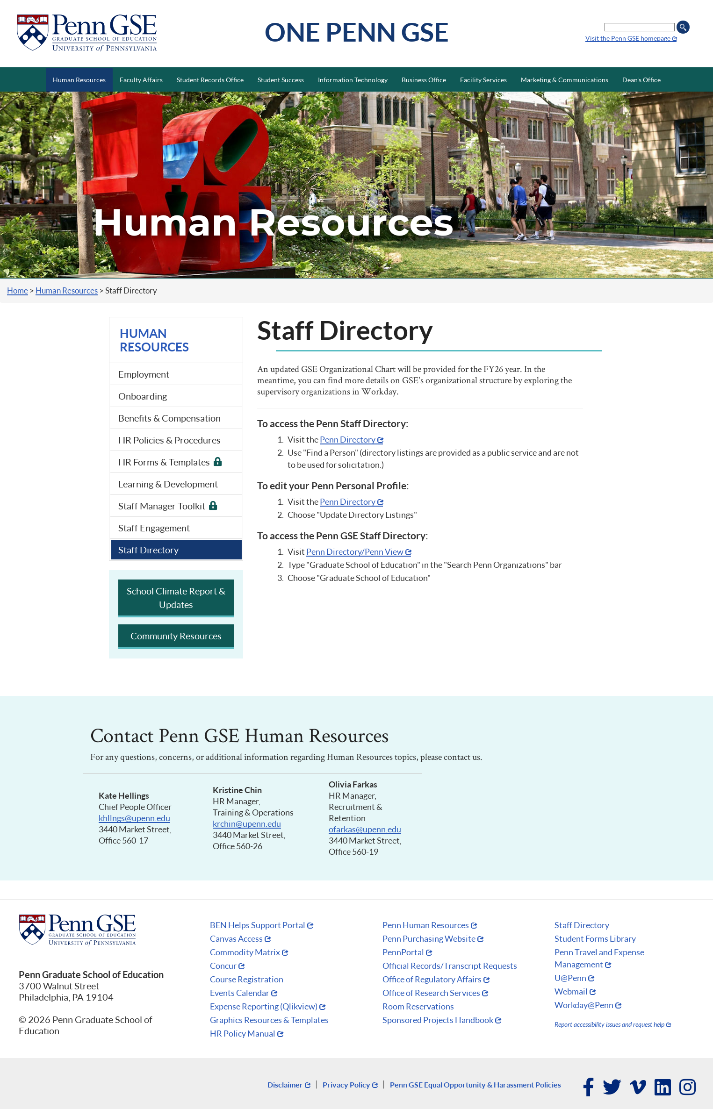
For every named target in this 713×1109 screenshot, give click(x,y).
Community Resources (176, 635)
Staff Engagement (154, 527)
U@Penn (570, 978)
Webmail (571, 991)
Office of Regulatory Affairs (432, 979)
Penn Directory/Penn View (354, 551)
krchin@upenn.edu (247, 823)
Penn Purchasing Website (428, 938)
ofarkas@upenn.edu (365, 829)
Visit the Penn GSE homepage (627, 38)
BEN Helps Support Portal (257, 925)
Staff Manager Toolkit (161, 505)
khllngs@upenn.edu (134, 818)
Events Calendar (239, 992)
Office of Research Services (431, 992)
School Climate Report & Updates (176, 597)
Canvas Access (236, 938)
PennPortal (403, 952)
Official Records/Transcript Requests (449, 965)
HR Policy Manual (242, 1033)
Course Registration (246, 979)
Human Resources (67, 290)
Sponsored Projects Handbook (437, 1020)
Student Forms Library (595, 938)
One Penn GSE (357, 31)
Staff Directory (148, 549)
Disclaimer (285, 1084)
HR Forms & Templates (164, 461)
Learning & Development (168, 483)
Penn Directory (347, 439)
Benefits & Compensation (169, 417)
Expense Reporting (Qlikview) (263, 1006)
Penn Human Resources (425, 925)
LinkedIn (663, 1088)
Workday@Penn (584, 1005)
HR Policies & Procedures (169, 439)
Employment (143, 373)
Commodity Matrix (245, 952)
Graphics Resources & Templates (269, 1020)
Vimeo (638, 1088)
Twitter (612, 1088)
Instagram (688, 1088)
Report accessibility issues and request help (609, 1024)
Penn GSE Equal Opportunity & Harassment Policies (475, 1084)
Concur (223, 965)
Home (17, 290)
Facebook (589, 1088)
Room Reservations (418, 1006)
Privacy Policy (346, 1084)
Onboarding (142, 395)
